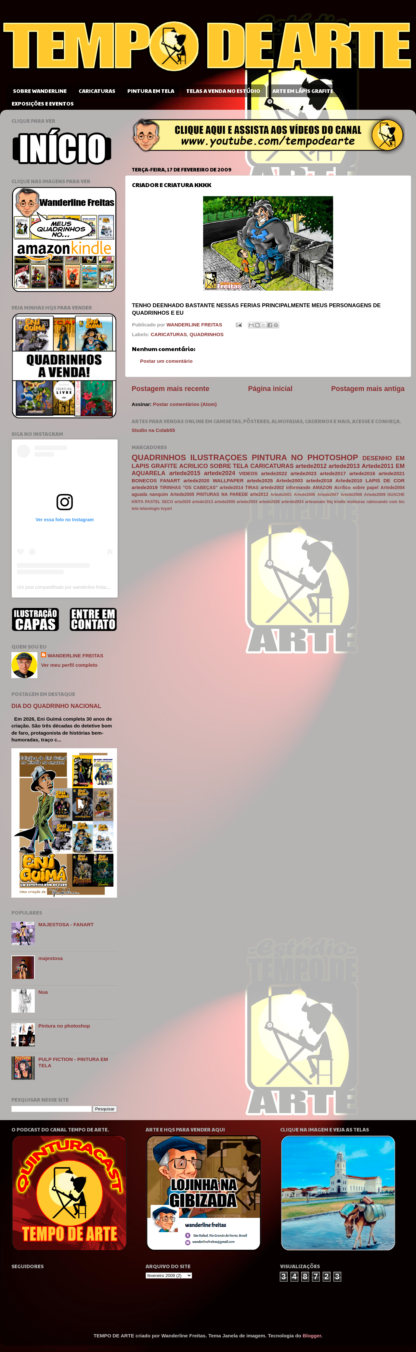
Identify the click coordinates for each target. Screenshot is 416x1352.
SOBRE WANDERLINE (40, 91)
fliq (329, 501)
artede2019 (145, 487)
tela (135, 508)
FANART (170, 480)
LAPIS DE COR (385, 480)
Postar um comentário (166, 361)
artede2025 (260, 480)
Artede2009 (374, 494)
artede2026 (269, 501)
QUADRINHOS (206, 334)
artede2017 (333, 473)
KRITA (137, 501)
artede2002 (272, 487)
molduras (356, 501)
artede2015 (184, 473)
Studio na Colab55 (153, 430)
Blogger (312, 1335)
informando (298, 487)
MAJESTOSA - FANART (66, 924)
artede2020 (197, 480)
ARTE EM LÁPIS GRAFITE (302, 91)
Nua (43, 992)
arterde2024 (292, 501)
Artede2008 (351, 494)
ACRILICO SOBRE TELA (213, 465)
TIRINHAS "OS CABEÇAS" (189, 487)
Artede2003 (289, 480)
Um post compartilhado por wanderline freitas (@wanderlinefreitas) (84, 587)
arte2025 (183, 501)
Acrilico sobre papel (356, 487)
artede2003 (247, 501)
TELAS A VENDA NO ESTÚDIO (223, 91)
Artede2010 (348, 480)
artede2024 (219, 473)
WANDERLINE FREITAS (75, 655)
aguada (139, 494)
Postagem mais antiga (368, 389)
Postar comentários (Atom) (184, 404)
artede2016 (362, 473)
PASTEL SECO (159, 501)
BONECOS (144, 480)
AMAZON (322, 487)
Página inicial (270, 389)
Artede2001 (281, 494)
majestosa (50, 958)
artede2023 (304, 473)
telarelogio (150, 508)
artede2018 (319, 480)
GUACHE (396, 494)
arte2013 (259, 494)
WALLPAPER (228, 480)
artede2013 (344, 465)
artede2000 (224, 501)
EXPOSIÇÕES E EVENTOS (43, 103)
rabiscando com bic (386, 501)
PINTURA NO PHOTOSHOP (305, 457)
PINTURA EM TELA (150, 91)
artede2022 (274, 473)
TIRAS (251, 487)
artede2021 (392, 473)
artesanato (315, 501)
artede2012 (311, 465)
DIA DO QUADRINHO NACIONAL (56, 706)
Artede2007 (328, 494)
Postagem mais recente (170, 389)
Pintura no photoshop (64, 1026)
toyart (166, 508)
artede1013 (202, 501)
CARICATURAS (97, 91)
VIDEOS (248, 473)
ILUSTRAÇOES (218, 457)
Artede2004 (393, 487)
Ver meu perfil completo (69, 665)
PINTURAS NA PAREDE (222, 494)
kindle (339, 501)
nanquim (159, 494)
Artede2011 (378, 465)
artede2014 (231, 487)
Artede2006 (304, 494)
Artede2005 (182, 494)
